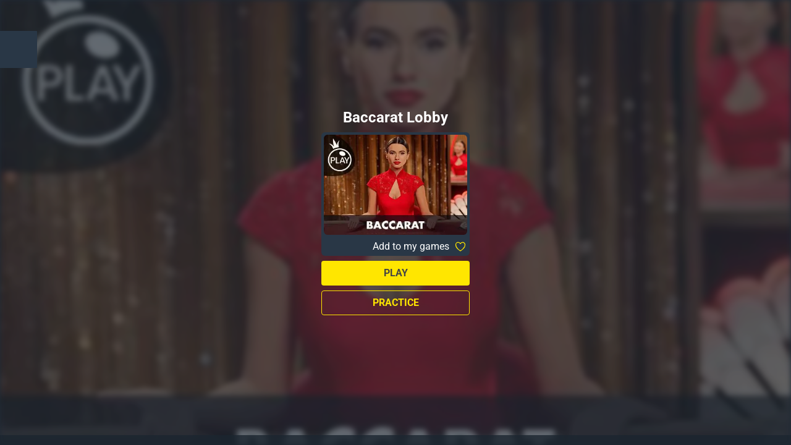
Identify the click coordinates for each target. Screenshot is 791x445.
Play (396, 273)
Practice (396, 302)
